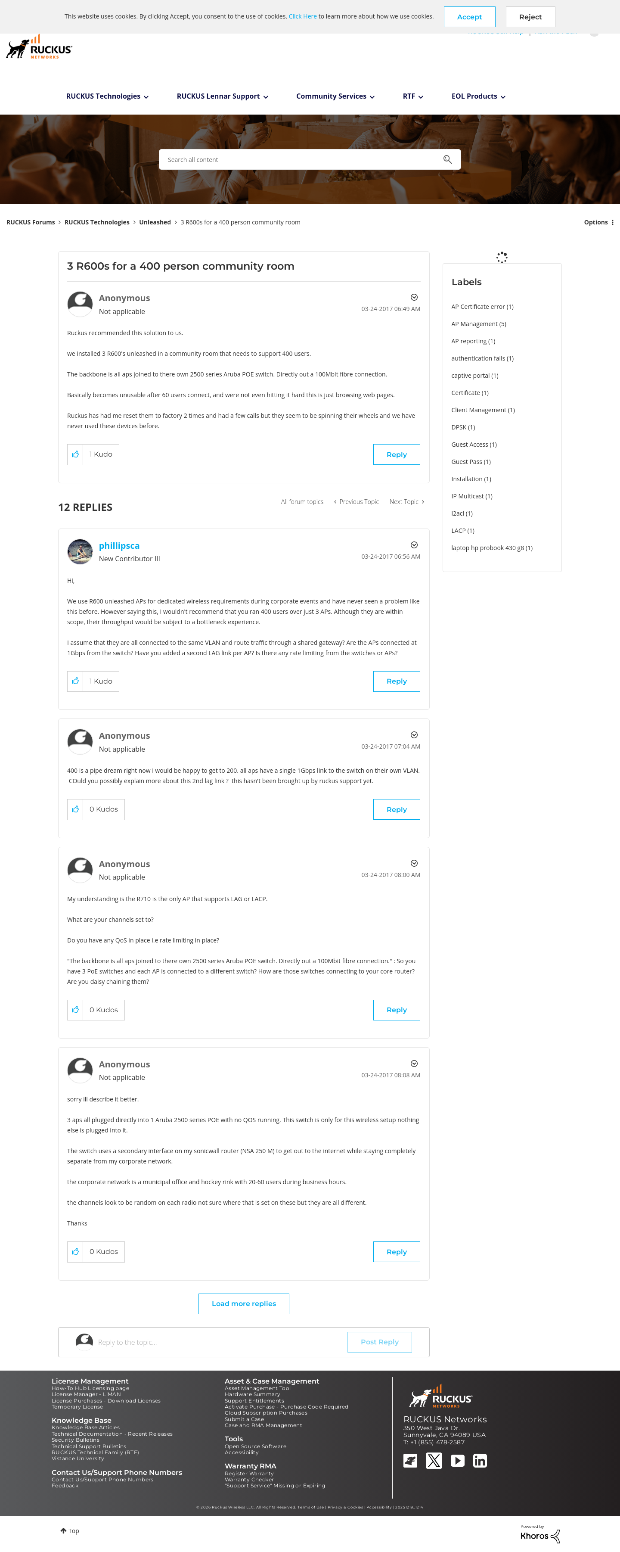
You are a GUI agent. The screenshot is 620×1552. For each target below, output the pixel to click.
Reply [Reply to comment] (397, 681)
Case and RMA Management (263, 1425)
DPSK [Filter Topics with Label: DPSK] (459, 427)
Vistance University (78, 1458)
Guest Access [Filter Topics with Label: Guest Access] (470, 444)
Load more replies (244, 1304)
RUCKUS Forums (30, 222)
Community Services (331, 96)
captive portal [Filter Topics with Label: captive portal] (471, 375)
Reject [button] (530, 17)
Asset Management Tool (258, 1388)
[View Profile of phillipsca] (119, 545)
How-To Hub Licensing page (90, 1388)
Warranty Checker (249, 1479)
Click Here (303, 16)
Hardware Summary (252, 1394)
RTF (409, 96)
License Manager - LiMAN (86, 1394)
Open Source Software (255, 1446)
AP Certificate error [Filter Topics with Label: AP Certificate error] (478, 306)
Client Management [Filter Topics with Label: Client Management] (479, 410)
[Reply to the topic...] (222, 1342)
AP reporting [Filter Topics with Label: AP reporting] (469, 341)
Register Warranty (249, 1473)
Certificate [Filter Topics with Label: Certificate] (466, 393)
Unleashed (155, 222)
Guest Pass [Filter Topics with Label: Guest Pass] (467, 461)
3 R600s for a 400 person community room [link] (241, 222)
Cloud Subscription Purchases (266, 1412)
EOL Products (474, 96)
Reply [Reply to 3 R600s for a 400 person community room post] (397, 455)
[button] (470, 16)
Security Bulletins (75, 1440)
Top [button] (73, 1531)
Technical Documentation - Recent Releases (112, 1434)
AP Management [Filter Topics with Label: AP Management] (475, 324)
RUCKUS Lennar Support (218, 96)
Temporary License (77, 1406)
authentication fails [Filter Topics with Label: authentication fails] (478, 358)
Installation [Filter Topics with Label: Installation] (467, 479)
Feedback (65, 1485)
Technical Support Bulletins (89, 1446)
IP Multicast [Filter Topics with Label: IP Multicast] (468, 496)
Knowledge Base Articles (86, 1427)
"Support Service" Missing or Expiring (275, 1485)
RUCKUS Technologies (103, 96)
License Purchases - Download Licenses (106, 1400)
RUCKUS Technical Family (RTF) (96, 1452)
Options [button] (596, 222)
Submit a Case (244, 1419)
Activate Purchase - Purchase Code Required (287, 1406)
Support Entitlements (254, 1400)
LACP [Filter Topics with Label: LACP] (459, 530)
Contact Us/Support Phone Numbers (103, 1479)
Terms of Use (311, 1507)
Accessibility (242, 1452)
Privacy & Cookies (345, 1507)
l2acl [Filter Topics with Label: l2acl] (458, 513)
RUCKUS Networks (445, 1419)
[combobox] (310, 159)
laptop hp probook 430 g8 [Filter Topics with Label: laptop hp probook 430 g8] (488, 548)
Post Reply (380, 1342)
